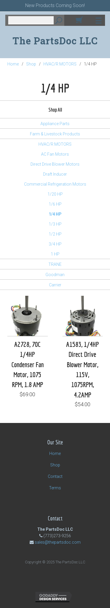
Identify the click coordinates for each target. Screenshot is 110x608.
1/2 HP (55, 234)
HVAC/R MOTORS (60, 64)
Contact (55, 476)
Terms (55, 488)
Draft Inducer (55, 174)
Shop (31, 64)
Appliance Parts (55, 123)
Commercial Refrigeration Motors (55, 184)
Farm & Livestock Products (55, 134)
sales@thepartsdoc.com (58, 542)
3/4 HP (55, 244)
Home (13, 64)
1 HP (55, 254)
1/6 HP (55, 204)
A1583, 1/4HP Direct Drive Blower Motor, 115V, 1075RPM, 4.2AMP (82, 369)
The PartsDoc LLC (55, 40)
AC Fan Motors (55, 154)
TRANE (55, 264)
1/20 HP (55, 194)
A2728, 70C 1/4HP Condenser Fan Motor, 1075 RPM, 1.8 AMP (27, 364)
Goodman (55, 274)
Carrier (55, 285)
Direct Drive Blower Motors (55, 164)
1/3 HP (55, 224)
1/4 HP (55, 214)
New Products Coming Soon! (55, 5)
